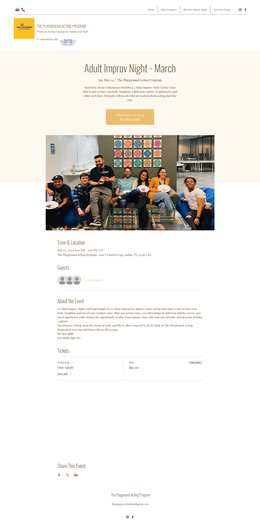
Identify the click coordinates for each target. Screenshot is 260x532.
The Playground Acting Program (130, 494)
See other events (130, 119)
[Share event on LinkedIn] (76, 475)
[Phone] (23, 9)
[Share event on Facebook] (59, 475)
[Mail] (17, 9)
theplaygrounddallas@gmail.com (130, 504)
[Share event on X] (67, 475)
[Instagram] (240, 9)
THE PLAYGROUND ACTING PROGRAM (61, 26)
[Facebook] (245, 9)
